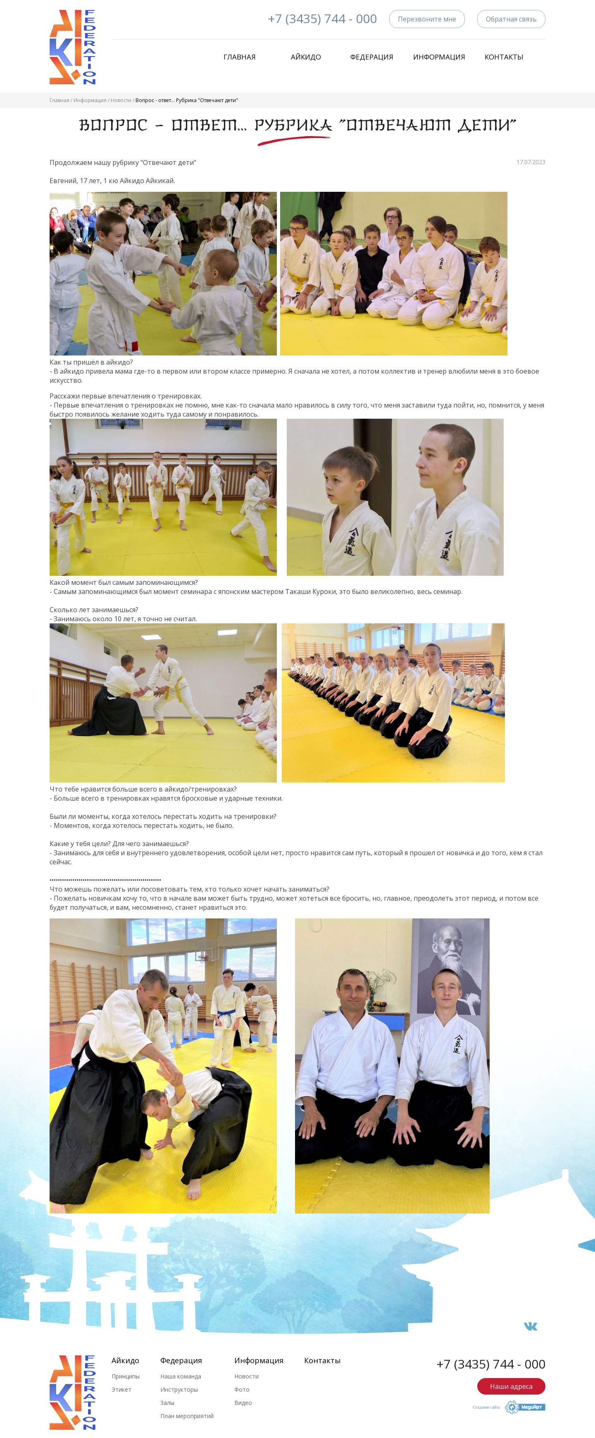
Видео (243, 1403)
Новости (121, 100)
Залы (167, 1403)
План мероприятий (187, 1416)
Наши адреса (511, 1386)
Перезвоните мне (427, 19)
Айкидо (306, 57)
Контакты (504, 57)
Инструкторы (179, 1389)
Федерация (371, 57)
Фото (242, 1389)
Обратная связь (511, 19)
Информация (438, 57)
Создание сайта (486, 1407)
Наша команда (180, 1376)
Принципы (126, 1376)
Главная (240, 57)
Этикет (121, 1389)
